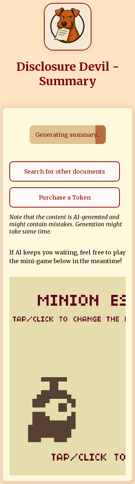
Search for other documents (64, 171)
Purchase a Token (65, 197)
